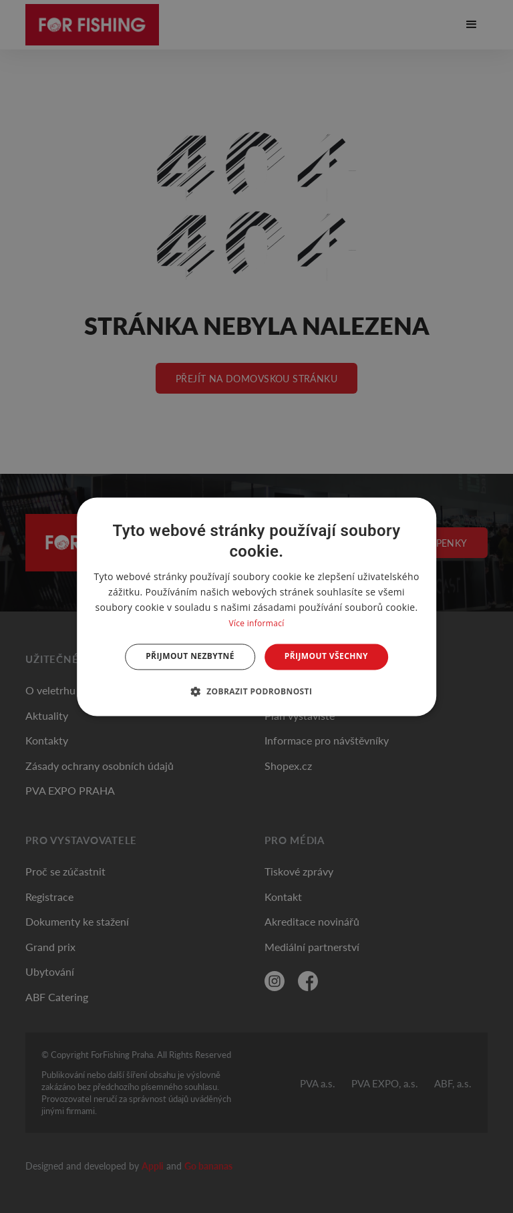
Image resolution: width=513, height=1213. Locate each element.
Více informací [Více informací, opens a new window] (256, 624)
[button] (257, 691)
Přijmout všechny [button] (326, 656)
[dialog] (256, 606)
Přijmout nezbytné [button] (190, 656)
